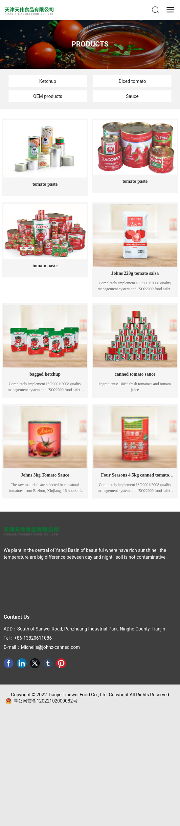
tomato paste (45, 184)
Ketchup (47, 81)
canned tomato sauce (135, 374)
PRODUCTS (89, 44)
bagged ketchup (45, 374)
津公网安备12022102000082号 (45, 701)
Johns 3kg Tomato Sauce (45, 475)
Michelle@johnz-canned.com (50, 647)
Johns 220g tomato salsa (135, 273)
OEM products (47, 96)
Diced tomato (132, 81)
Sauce (132, 96)
